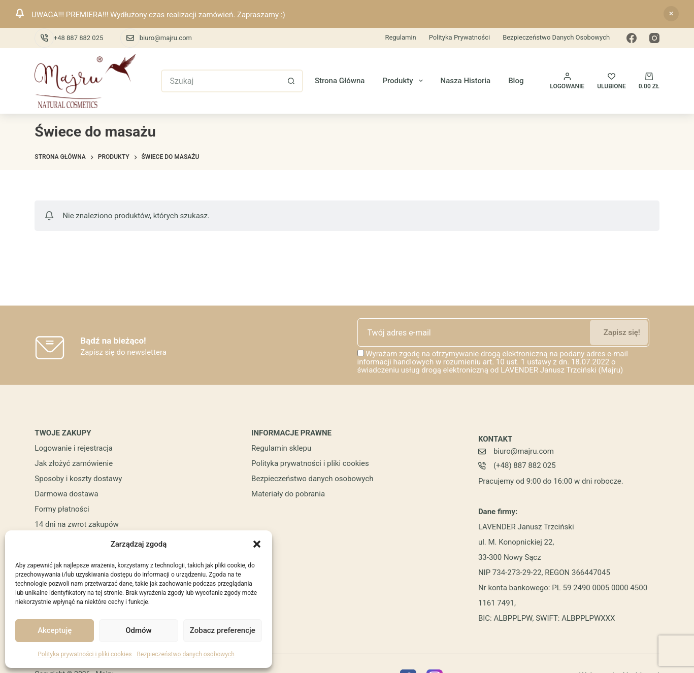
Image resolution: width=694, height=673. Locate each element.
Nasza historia (466, 80)
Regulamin (400, 37)
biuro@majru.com (166, 38)
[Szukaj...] (220, 81)
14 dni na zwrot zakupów (76, 524)
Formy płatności (62, 509)
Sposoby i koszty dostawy (78, 478)
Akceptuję (55, 630)
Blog (515, 80)
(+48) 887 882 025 (524, 465)
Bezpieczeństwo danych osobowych (185, 654)
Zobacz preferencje (222, 630)
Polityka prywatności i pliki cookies (84, 654)
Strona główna (340, 80)
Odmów (138, 630)
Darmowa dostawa (66, 493)
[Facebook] (631, 38)
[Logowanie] (567, 81)
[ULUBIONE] (611, 81)
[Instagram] (654, 38)
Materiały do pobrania (288, 493)
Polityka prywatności (459, 37)
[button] (257, 544)
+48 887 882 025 (78, 38)
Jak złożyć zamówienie (74, 463)
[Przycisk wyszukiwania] (291, 81)
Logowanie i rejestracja (74, 448)
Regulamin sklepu (281, 448)
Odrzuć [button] (671, 13)
